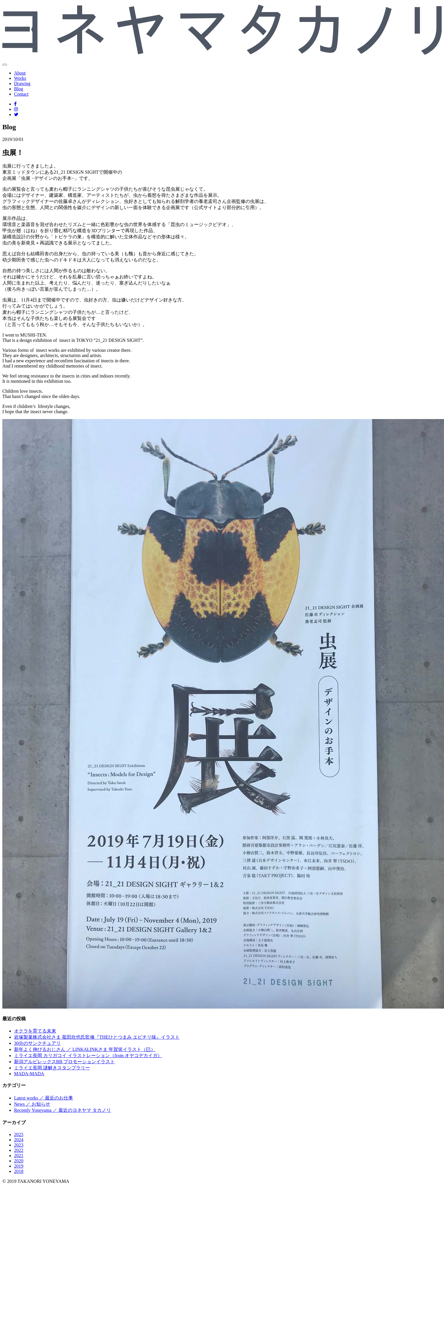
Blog (18, 88)
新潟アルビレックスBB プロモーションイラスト (64, 1061)
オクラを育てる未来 (35, 1030)
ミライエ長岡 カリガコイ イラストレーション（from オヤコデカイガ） (88, 1055)
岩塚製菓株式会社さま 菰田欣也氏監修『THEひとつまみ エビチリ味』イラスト (97, 1037)
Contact (21, 94)
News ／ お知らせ (32, 1104)
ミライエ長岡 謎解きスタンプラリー (52, 1067)
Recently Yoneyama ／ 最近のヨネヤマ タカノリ (62, 1110)
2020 (18, 1160)
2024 (18, 1139)
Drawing (22, 83)
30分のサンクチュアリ (37, 1043)
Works (20, 78)
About (20, 72)
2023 (18, 1144)
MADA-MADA (29, 1073)
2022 (18, 1150)
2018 (18, 1171)
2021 (18, 1155)
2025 (18, 1134)
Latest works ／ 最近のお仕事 (43, 1097)
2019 (18, 1166)
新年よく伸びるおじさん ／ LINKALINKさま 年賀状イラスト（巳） (84, 1049)
